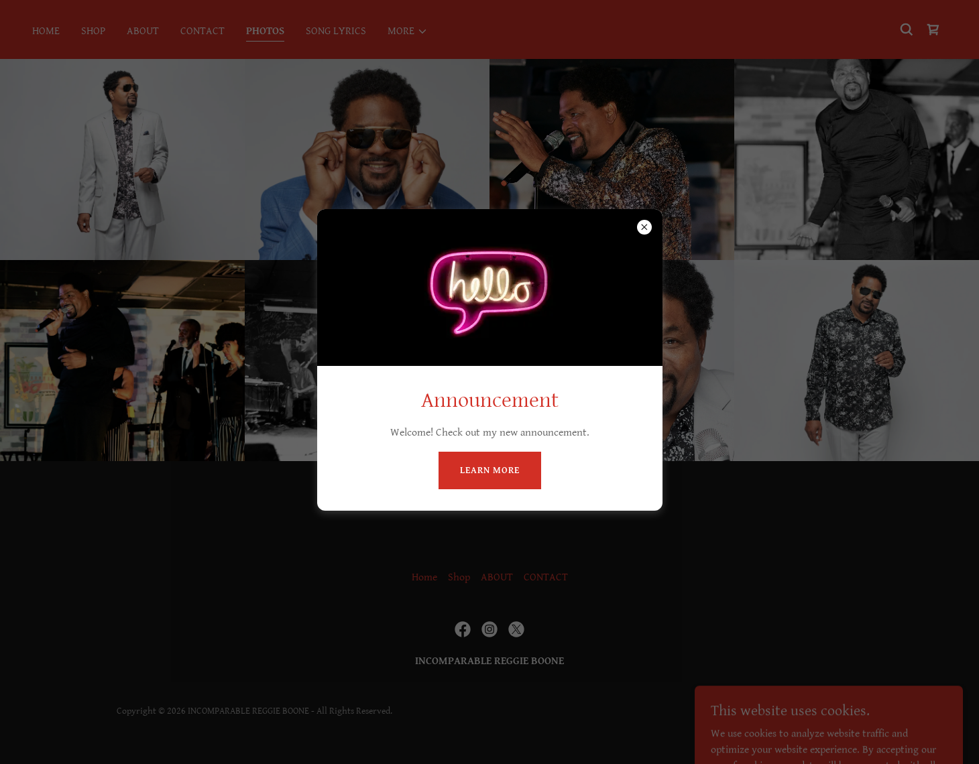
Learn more (490, 470)
